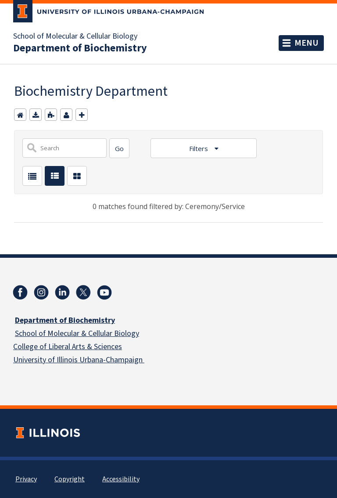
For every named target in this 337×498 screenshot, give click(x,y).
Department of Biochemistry (80, 48)
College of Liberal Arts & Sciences (67, 346)
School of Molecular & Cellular (63, 333)
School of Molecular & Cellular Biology (75, 36)
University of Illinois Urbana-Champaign (78, 359)
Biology (125, 333)
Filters (199, 148)
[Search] (119, 148)
